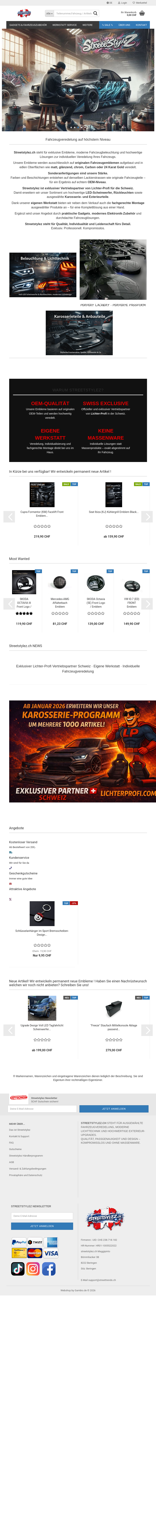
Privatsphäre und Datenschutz (25, 1175)
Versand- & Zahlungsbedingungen (27, 1168)
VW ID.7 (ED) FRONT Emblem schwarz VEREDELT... (131, 603)
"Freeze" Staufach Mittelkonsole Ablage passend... (113, 1027)
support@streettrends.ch (102, 1280)
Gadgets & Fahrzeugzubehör (28, 25)
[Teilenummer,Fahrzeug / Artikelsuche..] (49, 13)
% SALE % (107, 25)
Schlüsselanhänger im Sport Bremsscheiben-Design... (42, 932)
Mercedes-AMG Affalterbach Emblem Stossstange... (60, 603)
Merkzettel (140, 3)
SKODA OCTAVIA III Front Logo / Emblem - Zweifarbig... (24, 603)
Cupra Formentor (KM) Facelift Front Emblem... (42, 513)
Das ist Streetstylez (19, 1129)
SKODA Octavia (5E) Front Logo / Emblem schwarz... (96, 603)
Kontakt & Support (19, 1136)
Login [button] (122, 3)
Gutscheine (15, 1149)
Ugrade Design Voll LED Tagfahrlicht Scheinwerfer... (42, 1027)
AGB (11, 1162)
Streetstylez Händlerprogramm (26, 1155)
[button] (109, 3)
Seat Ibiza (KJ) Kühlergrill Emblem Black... (114, 511)
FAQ (11, 1142)
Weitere (87, 25)
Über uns (124, 25)
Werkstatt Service (64, 25)
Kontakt (141, 25)
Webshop (65, 1290)
